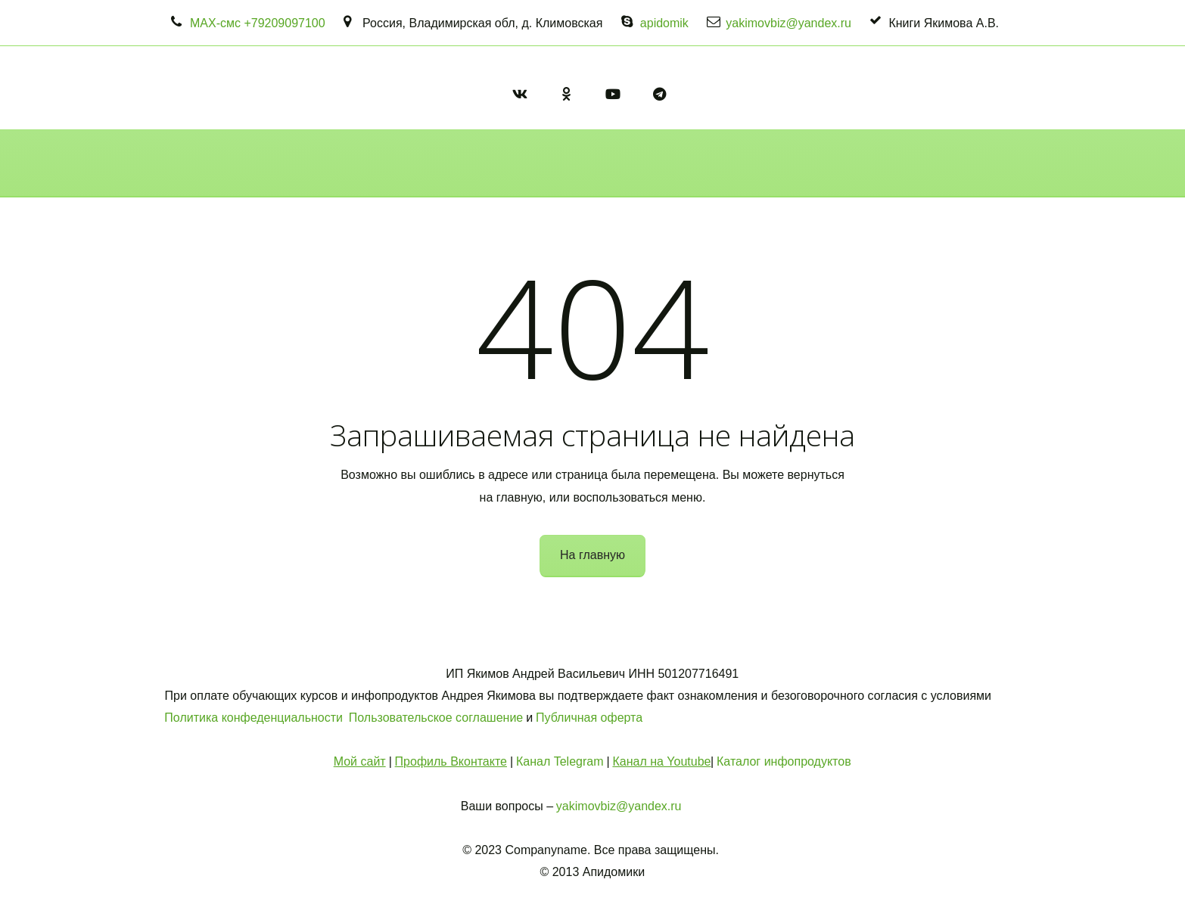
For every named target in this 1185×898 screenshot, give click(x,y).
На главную (592, 554)
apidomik (664, 23)
